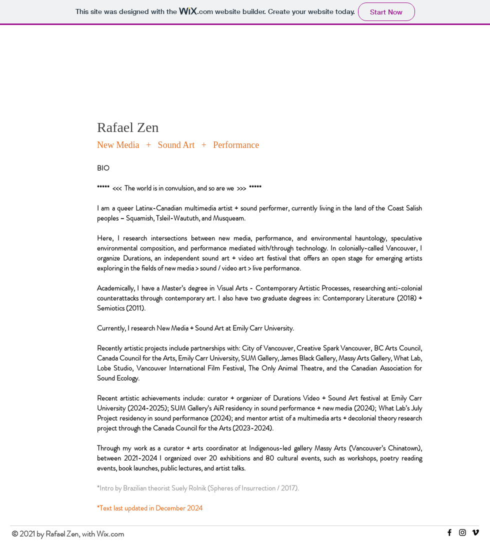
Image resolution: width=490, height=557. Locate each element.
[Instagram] (462, 532)
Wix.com (110, 534)
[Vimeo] (475, 532)
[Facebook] (449, 532)
